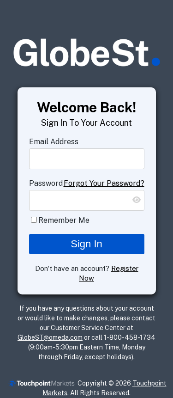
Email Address (53, 141)
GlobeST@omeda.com (50, 337)
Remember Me (63, 220)
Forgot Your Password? (104, 183)
